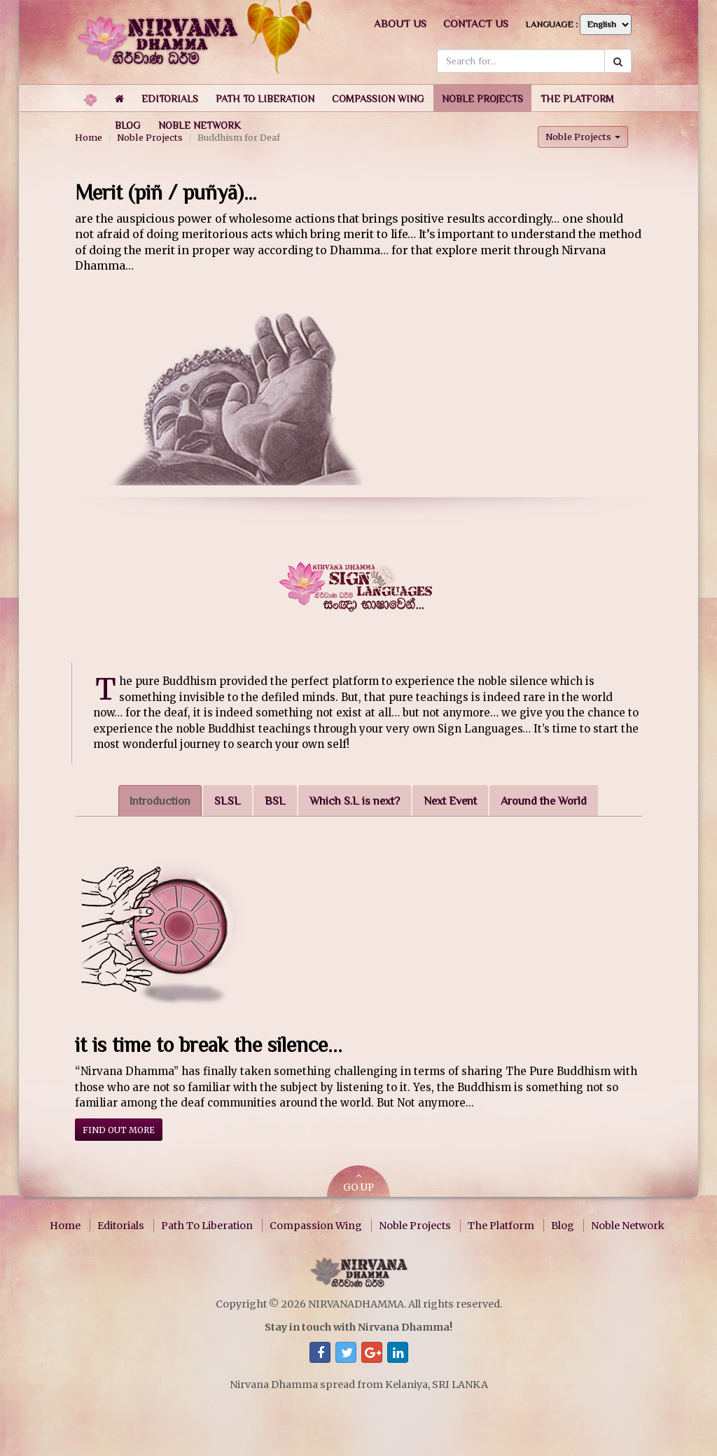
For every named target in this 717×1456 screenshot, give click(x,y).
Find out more (119, 1130)
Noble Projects (415, 1225)
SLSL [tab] (227, 800)
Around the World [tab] (544, 800)
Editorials (120, 1225)
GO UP (358, 1182)
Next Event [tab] (450, 800)
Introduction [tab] (160, 800)
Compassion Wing (316, 1225)
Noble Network (627, 1225)
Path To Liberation (207, 1225)
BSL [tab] (275, 800)
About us (400, 23)
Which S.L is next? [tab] (354, 800)
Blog (562, 1225)
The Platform (501, 1225)
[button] (170, 98)
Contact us (475, 23)
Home (65, 1225)
